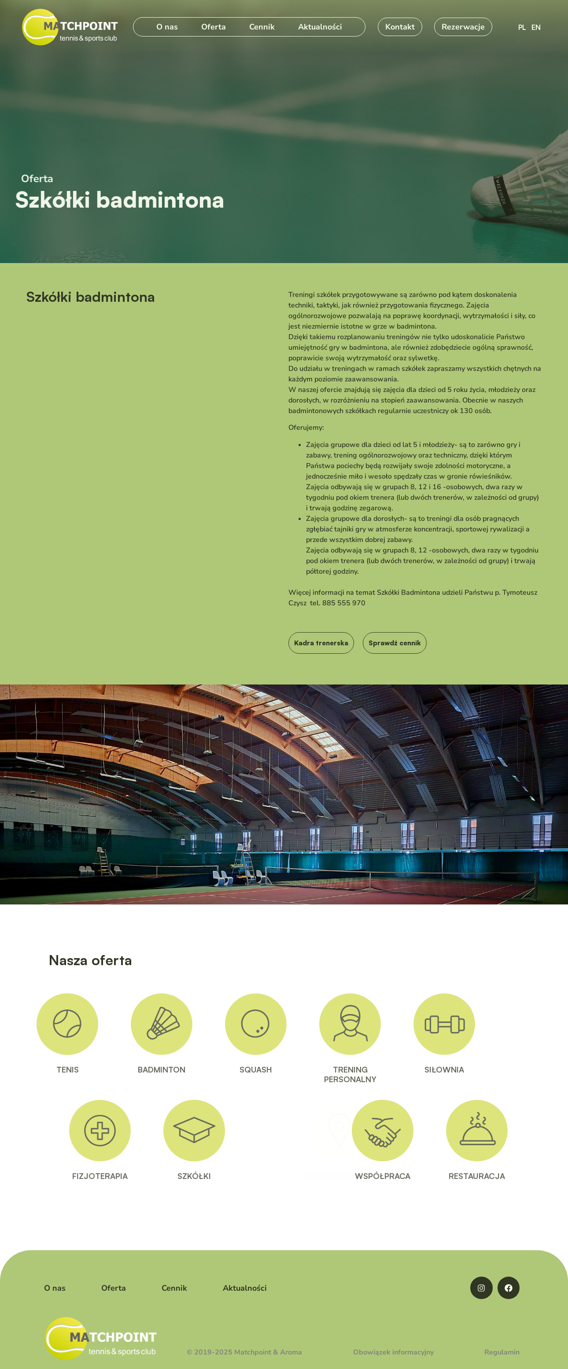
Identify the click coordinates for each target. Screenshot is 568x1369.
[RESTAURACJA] (500, 1130)
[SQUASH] (232, 1024)
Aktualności (320, 27)
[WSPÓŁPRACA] (406, 1130)
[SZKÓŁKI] (217, 1130)
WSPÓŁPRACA (406, 1176)
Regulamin (502, 1352)
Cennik (262, 27)
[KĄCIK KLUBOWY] (317, 1130)
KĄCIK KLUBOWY (317, 1176)
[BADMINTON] (138, 1024)
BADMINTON (138, 1069)
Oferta (213, 27)
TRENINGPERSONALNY (326, 1074)
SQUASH (232, 1069)
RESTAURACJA (500, 1176)
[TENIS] (44, 1024)
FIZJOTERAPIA (123, 1176)
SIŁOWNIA (421, 1069)
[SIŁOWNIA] (421, 1024)
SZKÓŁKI (217, 1176)
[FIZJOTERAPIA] (123, 1130)
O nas (167, 27)
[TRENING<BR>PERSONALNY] (327, 1024)
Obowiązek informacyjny (393, 1352)
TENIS (44, 1069)
